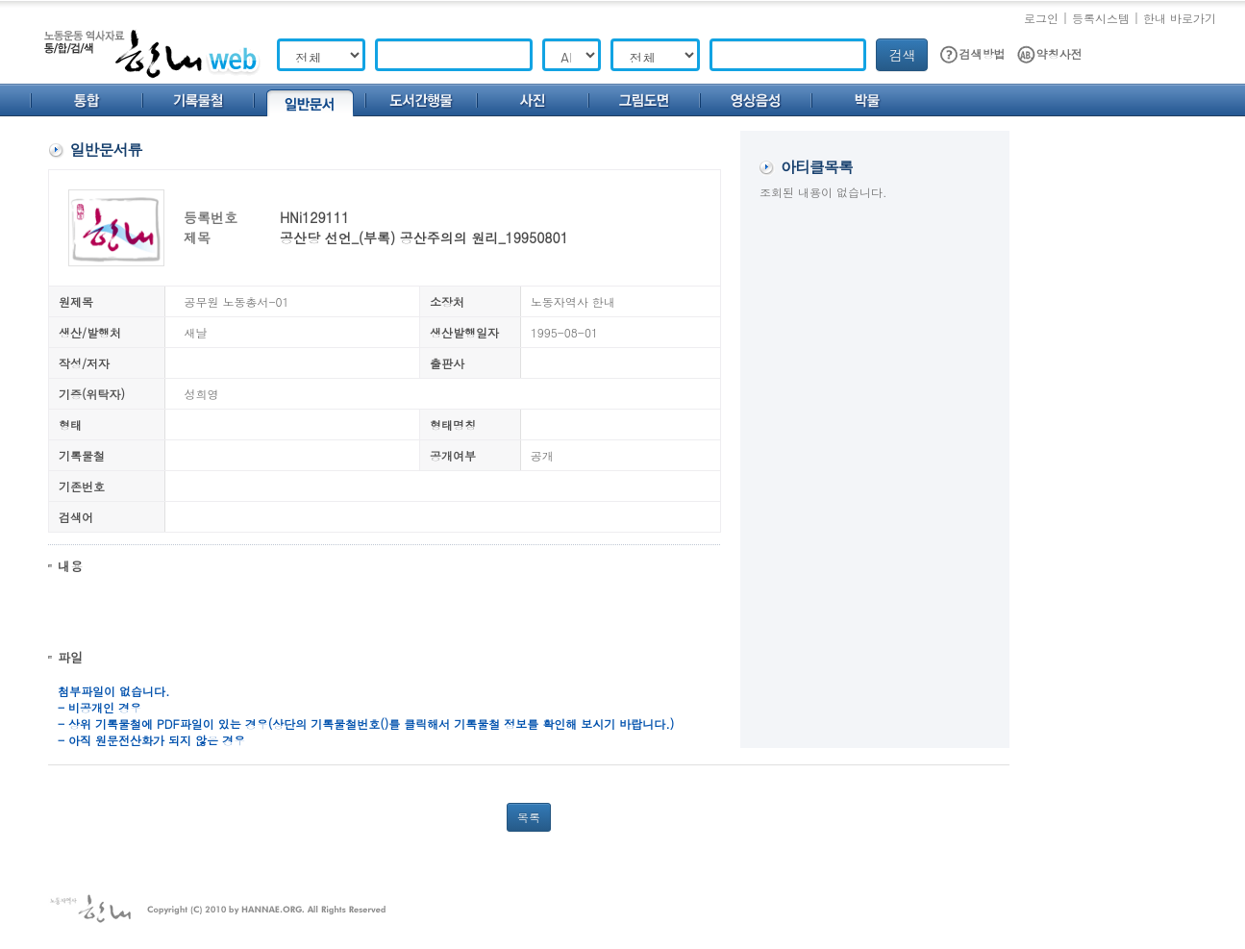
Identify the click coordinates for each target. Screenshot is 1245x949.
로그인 (1041, 18)
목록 (528, 817)
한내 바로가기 (1179, 18)
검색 (901, 54)
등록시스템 (1101, 18)
